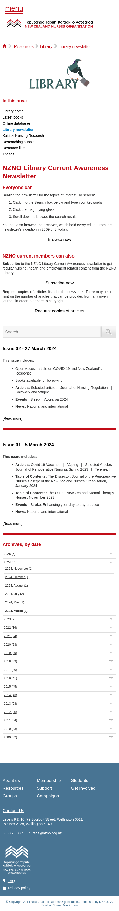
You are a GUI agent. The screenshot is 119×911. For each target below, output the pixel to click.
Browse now (59, 239)
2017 (10, 670)
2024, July (14, 594)
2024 (9, 562)
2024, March (16, 611)
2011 (10, 720)
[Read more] (12, 418)
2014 (10, 695)
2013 (10, 703)
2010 (10, 729)
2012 (10, 712)
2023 (9, 619)
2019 (10, 653)
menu (14, 8)
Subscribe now (59, 283)
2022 (10, 627)
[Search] (53, 331)
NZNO (50, 27)
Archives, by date (22, 544)
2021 (10, 636)
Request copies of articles (59, 311)
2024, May (14, 602)
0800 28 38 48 (14, 833)
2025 (9, 554)
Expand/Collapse (111, 553)
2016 (10, 678)
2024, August (16, 585)
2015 (10, 686)
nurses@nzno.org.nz (45, 833)
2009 (10, 737)
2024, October (17, 577)
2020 (10, 644)
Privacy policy (19, 888)
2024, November (19, 568)
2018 (10, 661)
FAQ (11, 881)
